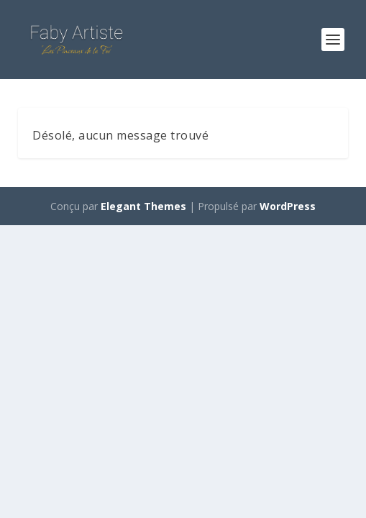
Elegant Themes (143, 206)
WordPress (288, 206)
